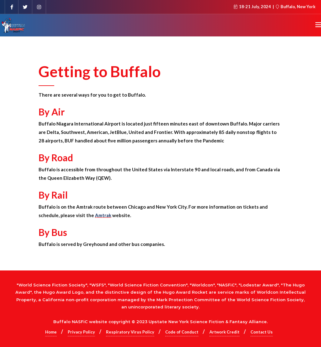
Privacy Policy (81, 331)
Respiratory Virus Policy (130, 331)
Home (51, 331)
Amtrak (103, 215)
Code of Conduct (181, 331)
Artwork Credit (224, 331)
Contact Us (261, 331)
